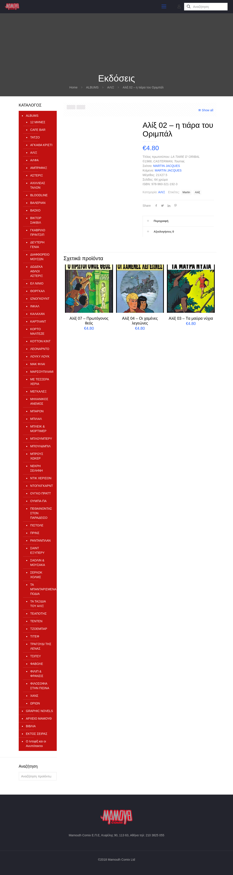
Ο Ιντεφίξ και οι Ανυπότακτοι (36, 744)
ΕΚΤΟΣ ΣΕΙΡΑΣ (36, 733)
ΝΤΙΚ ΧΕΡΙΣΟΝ (40, 478)
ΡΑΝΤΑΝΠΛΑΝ (40, 540)
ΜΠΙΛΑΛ (36, 419)
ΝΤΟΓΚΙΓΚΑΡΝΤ (41, 485)
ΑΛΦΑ (34, 160)
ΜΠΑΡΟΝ (36, 411)
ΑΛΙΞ (110, 87)
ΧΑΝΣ (34, 695)
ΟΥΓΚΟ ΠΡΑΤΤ (40, 493)
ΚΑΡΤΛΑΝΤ (38, 321)
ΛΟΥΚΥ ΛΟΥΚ (40, 356)
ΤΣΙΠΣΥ (35, 656)
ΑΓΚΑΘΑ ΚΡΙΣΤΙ (41, 145)
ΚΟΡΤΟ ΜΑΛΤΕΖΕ (37, 331)
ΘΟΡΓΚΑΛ (37, 291)
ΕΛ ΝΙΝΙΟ (36, 283)
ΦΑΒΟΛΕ (36, 663)
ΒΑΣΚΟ (35, 210)
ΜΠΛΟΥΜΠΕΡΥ (41, 438)
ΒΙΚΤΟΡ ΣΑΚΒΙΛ (35, 220)
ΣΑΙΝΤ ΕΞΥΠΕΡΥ (37, 550)
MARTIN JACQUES (166, 166)
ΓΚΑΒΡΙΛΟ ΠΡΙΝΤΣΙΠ (37, 232)
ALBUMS (92, 87)
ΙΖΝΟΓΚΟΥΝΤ (40, 298)
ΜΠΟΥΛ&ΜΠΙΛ (40, 446)
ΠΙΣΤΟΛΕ (36, 525)
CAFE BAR (37, 129)
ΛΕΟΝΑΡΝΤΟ (39, 349)
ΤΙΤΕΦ (34, 636)
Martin (186, 192)
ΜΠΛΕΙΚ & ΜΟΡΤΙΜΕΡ (38, 429)
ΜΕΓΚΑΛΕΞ (38, 391)
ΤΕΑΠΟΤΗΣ (38, 613)
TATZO (35, 137)
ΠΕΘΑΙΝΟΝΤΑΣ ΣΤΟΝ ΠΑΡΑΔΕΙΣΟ (41, 513)
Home (73, 87)
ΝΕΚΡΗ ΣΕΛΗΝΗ (36, 468)
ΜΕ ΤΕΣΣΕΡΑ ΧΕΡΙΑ (39, 382)
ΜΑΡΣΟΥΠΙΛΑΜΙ (41, 371)
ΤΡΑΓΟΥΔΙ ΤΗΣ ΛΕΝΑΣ (40, 646)
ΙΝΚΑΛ (34, 306)
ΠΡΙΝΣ (34, 533)
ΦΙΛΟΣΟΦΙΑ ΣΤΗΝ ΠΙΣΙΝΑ (39, 686)
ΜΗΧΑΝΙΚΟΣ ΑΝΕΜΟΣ (39, 401)
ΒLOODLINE (39, 195)
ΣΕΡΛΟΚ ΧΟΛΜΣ (36, 575)
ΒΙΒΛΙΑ (31, 726)
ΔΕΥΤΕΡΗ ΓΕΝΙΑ (37, 245)
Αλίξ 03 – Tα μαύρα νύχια (191, 318)
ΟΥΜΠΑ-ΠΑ (38, 501)
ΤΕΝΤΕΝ (36, 621)
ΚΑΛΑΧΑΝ (37, 314)
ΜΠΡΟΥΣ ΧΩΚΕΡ (36, 456)
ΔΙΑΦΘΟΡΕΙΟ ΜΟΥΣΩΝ (40, 257)
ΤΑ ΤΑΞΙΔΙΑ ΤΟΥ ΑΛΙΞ (38, 604)
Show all (205, 110)
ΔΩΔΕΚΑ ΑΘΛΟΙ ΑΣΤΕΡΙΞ (36, 271)
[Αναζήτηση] (206, 6)
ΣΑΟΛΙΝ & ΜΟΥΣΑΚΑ (37, 563)
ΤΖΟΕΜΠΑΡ (38, 628)
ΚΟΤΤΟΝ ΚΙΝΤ (40, 341)
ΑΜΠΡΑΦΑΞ (38, 168)
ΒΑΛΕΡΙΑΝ (37, 203)
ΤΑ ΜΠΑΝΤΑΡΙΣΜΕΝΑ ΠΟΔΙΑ (41, 589)
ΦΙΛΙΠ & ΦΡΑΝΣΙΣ (36, 674)
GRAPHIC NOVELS (39, 711)
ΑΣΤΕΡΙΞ (36, 175)
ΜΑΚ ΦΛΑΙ (37, 364)
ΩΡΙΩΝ (35, 703)
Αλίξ (197, 192)
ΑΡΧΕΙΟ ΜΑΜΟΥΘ (39, 718)
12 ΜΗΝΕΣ (37, 122)
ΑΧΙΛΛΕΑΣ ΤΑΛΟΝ (37, 185)
